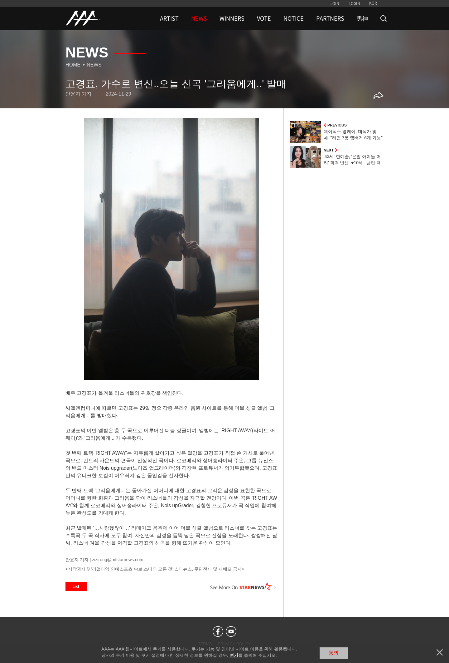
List (76, 586)
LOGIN (354, 3)
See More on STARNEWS (244, 586)
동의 (334, 653)
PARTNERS (330, 18)
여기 (233, 655)
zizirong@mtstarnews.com (117, 559)
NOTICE (293, 18)
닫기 (440, 652)
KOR (373, 3)
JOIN (335, 3)
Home (72, 64)
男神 (362, 18)
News (94, 64)
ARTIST (169, 18)
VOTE (264, 18)
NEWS (199, 18)
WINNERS (232, 18)
